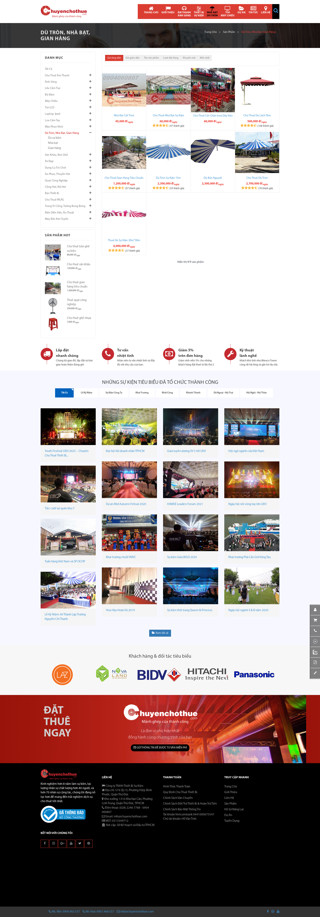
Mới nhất (205, 58)
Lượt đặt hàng (170, 58)
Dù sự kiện (54, 138)
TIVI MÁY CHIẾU (227, 11)
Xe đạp (49, 161)
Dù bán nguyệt (213, 178)
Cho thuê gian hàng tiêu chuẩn (124, 178)
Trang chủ (210, 32)
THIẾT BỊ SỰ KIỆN (199, 11)
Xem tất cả (160, 633)
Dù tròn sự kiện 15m (168, 178)
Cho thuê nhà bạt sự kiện (168, 115)
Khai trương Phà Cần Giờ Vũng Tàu (249, 557)
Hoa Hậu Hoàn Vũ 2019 (120, 610)
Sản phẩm (229, 32)
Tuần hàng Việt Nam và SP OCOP (65, 561)
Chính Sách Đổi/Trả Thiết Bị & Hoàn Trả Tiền (190, 803)
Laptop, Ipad (52, 113)
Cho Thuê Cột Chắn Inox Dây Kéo (213, 115)
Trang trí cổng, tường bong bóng (65, 206)
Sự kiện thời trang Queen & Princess (189, 610)
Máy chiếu (51, 101)
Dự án (228, 815)
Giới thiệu (230, 792)
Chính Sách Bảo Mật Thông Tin (182, 809)
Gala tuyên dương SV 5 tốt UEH (186, 451)
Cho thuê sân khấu (78, 264)
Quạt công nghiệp (56, 180)
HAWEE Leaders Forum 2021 (185, 504)
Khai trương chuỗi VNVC (121, 557)
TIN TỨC (253, 10)
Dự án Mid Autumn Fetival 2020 (126, 504)
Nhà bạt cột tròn (124, 115)
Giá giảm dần (133, 58)
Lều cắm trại (52, 88)
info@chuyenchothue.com (135, 911)
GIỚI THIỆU (167, 10)
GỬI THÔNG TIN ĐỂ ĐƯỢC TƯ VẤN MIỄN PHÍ (160, 747)
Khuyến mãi (189, 58)
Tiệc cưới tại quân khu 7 (59, 508)
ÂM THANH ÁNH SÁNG (184, 11)
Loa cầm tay (52, 120)
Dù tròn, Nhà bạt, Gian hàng (62, 133)
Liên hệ (229, 798)
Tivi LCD (49, 107)
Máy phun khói (54, 126)
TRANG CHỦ (151, 10)
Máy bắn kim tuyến (56, 219)
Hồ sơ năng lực (234, 809)
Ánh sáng (51, 81)
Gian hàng (54, 148)
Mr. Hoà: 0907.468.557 (98, 911)
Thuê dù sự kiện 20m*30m (124, 240)
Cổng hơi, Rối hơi (55, 187)
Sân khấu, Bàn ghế (56, 155)
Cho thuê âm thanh (57, 75)
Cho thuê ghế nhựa (79, 318)
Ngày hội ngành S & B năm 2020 (248, 610)
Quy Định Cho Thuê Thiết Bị (180, 792)
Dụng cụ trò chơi (55, 167)
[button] (275, 10)
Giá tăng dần (114, 58)
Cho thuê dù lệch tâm (257, 115)
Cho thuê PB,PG (54, 199)
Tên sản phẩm (151, 58)
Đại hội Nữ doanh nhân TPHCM (125, 451)
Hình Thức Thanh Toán (176, 786)
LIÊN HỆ (265, 10)
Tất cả (48, 69)
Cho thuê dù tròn (257, 178)
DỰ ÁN (242, 10)
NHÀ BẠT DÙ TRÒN (212, 11)
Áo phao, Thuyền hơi (57, 174)
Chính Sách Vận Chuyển (178, 798)
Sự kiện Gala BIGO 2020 (182, 557)
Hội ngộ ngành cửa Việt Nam (246, 451)
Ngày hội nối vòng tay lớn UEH (247, 504)
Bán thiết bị (52, 193)
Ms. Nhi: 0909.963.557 (64, 911)
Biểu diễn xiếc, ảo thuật (59, 212)
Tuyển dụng (231, 821)
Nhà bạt (53, 143)
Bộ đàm (49, 94)
